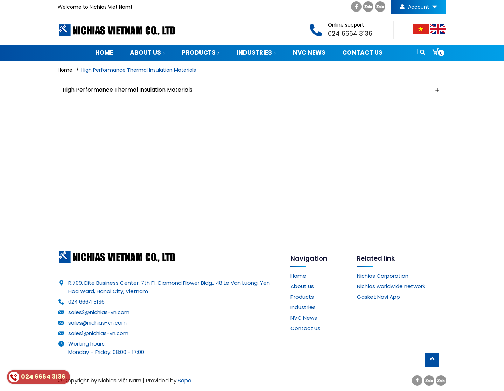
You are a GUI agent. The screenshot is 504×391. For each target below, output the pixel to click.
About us (147, 52)
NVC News (309, 52)
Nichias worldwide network (391, 286)
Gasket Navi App (378, 296)
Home (104, 52)
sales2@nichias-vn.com (99, 312)
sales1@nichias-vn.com (98, 333)
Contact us (362, 52)
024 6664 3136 (86, 301)
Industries (256, 52)
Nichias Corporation (382, 275)
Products (201, 52)
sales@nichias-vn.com (97, 322)
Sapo (184, 380)
